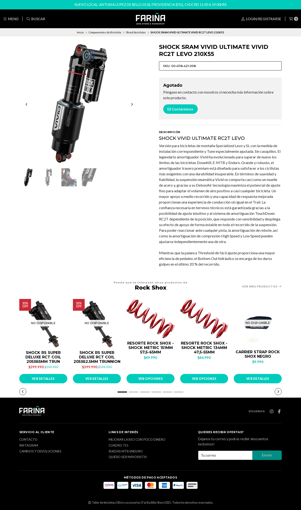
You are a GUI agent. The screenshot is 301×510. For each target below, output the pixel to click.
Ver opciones (150, 379)
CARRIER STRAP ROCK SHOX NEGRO (258, 354)
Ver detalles (43, 379)
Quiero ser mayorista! (128, 457)
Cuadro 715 (118, 445)
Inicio (80, 32)
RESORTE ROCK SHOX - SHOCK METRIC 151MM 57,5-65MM (150, 347)
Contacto (28, 439)
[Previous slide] (26, 104)
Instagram (28, 445)
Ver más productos (262, 286)
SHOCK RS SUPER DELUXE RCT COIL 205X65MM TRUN (43, 357)
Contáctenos (180, 109)
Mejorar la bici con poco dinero (137, 439)
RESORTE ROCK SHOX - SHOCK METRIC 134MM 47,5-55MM (204, 347)
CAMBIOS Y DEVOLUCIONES (40, 451)
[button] (22, 391)
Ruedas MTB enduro (126, 451)
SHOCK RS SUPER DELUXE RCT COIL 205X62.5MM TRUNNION (97, 357)
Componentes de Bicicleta (104, 32)
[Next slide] (131, 104)
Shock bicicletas (136, 32)
